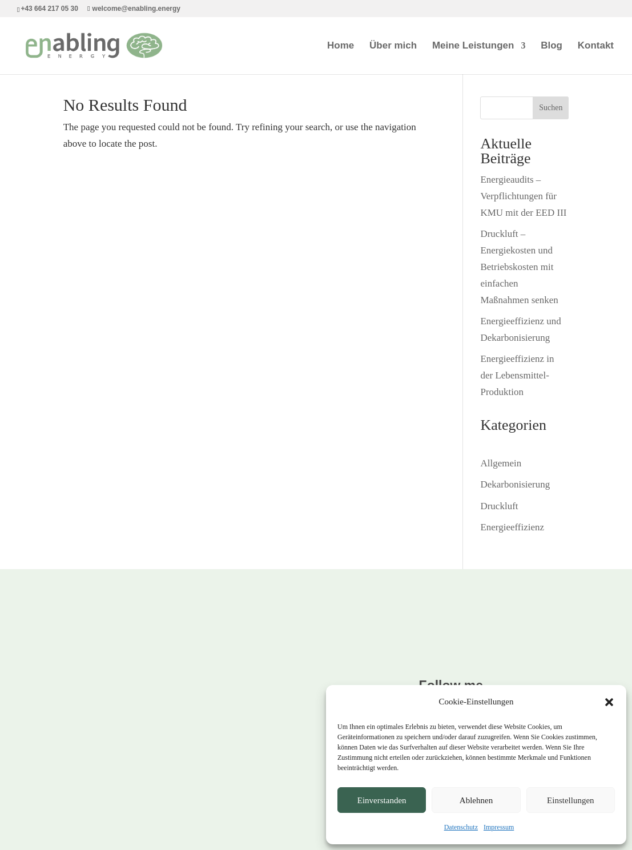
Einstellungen (570, 800)
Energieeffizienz (512, 527)
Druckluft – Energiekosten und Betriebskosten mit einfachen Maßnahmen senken (519, 266)
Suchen (550, 107)
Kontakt (596, 46)
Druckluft (499, 506)
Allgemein (500, 463)
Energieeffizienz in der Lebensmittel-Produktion (517, 375)
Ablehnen (476, 800)
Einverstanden (381, 800)
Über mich (393, 46)
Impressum (499, 827)
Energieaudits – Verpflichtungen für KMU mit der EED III (523, 196)
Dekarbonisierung (515, 484)
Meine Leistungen (473, 46)
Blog (551, 46)
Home (340, 46)
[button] (609, 702)
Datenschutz (461, 827)
